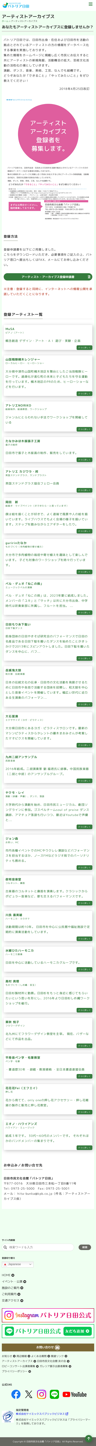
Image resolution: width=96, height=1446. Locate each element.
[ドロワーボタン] (90, 5)
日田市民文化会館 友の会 (51, 1361)
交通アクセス (10, 1300)
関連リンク (57, 1356)
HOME (6, 1275)
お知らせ (7, 1356)
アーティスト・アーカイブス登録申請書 (48, 277)
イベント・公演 (12, 1281)
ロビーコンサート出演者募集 (18, 1366)
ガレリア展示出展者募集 (54, 1366)
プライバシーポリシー (14, 1371)
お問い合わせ (45, 1347)
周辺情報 (21, 1356)
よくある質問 (39, 1356)
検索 (84, 1247)
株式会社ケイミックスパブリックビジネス (40, 1414)
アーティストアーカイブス (17, 1361)
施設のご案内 (10, 1288)
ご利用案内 (9, 1294)
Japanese (12, 1264)
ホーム (5, 21)
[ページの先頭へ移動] (88, 1438)
